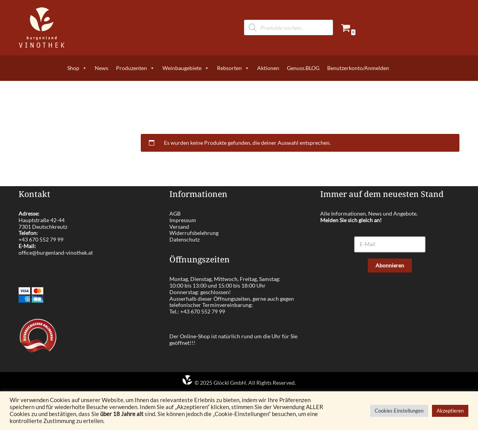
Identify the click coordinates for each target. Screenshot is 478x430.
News (101, 68)
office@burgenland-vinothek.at (56, 252)
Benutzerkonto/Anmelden (358, 68)
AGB (175, 213)
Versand (179, 226)
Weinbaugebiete (185, 68)
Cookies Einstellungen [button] (399, 411)
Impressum (182, 220)
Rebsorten (233, 68)
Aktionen (268, 68)
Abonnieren (390, 265)
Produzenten (135, 68)
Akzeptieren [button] (450, 411)
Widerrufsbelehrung (194, 233)
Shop (77, 68)
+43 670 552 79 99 (41, 239)
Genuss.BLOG (303, 68)
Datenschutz (184, 239)
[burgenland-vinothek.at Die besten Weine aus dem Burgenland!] (42, 27)
